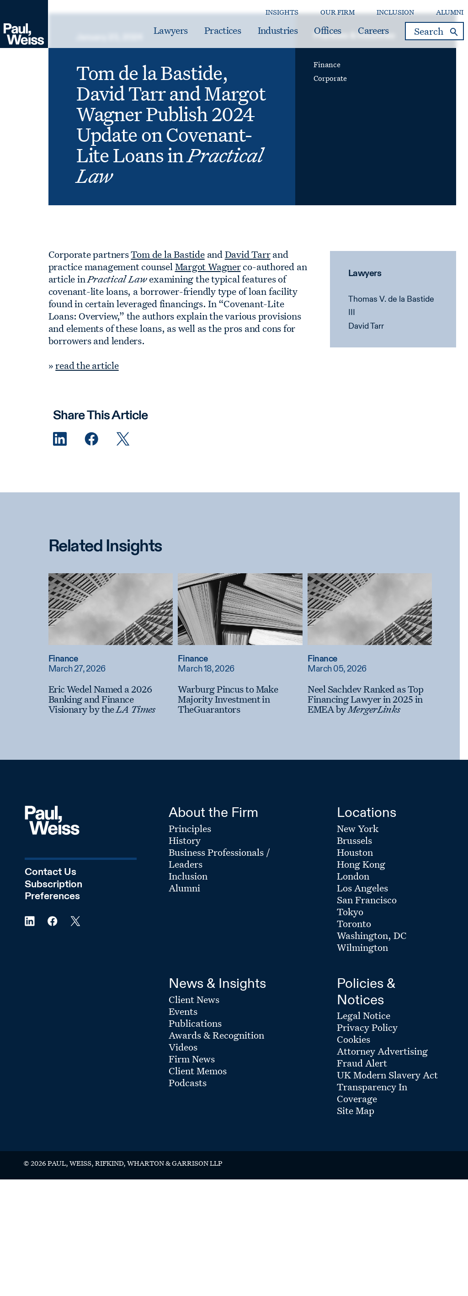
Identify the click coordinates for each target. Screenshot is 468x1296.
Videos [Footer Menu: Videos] (183, 1110)
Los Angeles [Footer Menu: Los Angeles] (362, 951)
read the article (95, 429)
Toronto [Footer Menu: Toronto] (354, 987)
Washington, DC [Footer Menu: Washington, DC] (372, 999)
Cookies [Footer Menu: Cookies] (353, 1103)
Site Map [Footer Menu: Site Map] (355, 1174)
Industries (262, 35)
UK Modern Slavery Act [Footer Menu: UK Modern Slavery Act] (387, 1138)
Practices (207, 35)
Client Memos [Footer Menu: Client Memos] (198, 1134)
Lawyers (155, 35)
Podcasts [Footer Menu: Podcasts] (188, 1146)
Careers (357, 35)
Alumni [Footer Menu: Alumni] (184, 951)
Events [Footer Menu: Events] (183, 1074)
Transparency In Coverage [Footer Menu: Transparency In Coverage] (372, 1156)
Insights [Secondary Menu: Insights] (266, 16)
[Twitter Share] (131, 503)
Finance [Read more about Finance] (71, 723)
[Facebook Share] (99, 503)
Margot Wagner (216, 330)
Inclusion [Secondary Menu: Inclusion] (380, 16)
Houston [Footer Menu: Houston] (355, 916)
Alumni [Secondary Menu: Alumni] (434, 16)
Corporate (328, 121)
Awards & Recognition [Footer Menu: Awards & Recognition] (216, 1098)
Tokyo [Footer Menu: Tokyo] (350, 975)
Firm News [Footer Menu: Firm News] (192, 1122)
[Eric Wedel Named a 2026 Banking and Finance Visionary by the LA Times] (119, 763)
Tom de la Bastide (176, 318)
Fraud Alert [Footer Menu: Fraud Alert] (362, 1126)
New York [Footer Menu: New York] (357, 892)
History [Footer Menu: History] (185, 904)
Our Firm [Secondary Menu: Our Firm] (322, 16)
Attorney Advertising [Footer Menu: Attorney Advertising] (382, 1115)
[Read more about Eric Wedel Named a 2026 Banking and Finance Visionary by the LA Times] (119, 673)
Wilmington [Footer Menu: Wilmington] (362, 1011)
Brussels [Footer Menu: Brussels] (354, 904)
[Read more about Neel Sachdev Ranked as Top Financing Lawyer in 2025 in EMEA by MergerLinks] (378, 673)
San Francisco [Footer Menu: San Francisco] (367, 963)
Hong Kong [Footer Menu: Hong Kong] (361, 928)
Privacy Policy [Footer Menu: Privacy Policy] (367, 1091)
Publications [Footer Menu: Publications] (195, 1086)
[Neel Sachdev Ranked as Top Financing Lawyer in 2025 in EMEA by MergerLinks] (378, 763)
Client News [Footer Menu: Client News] (194, 1062)
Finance (325, 108)
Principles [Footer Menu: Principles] (190, 892)
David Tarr (363, 390)
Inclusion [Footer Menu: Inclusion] (188, 939)
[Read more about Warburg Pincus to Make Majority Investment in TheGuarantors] (248, 673)
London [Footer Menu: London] (353, 939)
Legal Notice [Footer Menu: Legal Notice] (363, 1079)
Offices (311, 35)
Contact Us (50, 936)
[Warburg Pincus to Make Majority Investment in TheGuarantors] (248, 763)
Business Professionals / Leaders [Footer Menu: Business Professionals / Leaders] (219, 922)
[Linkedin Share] (68, 503)
